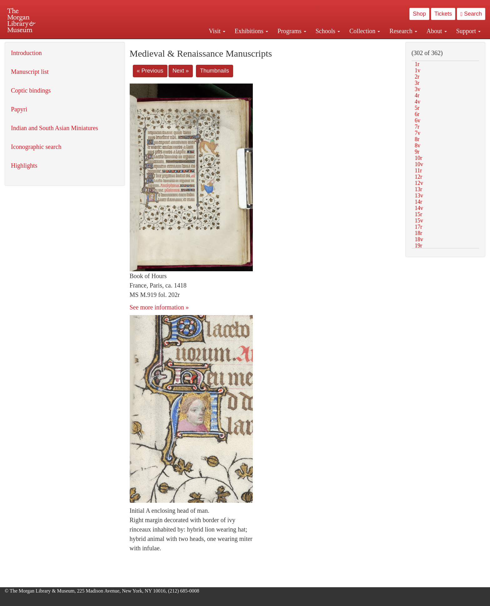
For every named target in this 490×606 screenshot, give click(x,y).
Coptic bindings (31, 90)
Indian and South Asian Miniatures (54, 128)
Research (403, 31)
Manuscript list (30, 71)
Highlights (24, 165)
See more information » (159, 307)
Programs (292, 31)
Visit (217, 31)
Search (471, 14)
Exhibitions (251, 31)
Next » (180, 71)
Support (468, 31)
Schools (328, 31)
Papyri (19, 109)
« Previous (150, 71)
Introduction (26, 52)
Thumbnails (214, 71)
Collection (364, 31)
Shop (419, 14)
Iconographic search (36, 146)
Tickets (443, 14)
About (437, 31)
